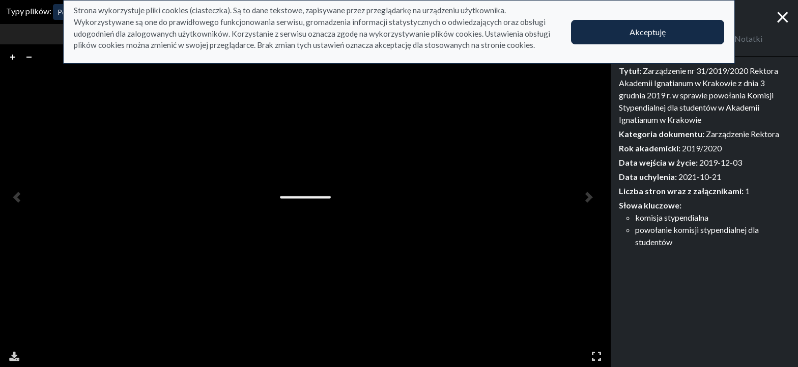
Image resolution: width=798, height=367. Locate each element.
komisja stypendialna (671, 217)
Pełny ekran (596, 356)
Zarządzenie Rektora (742, 134)
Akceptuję (648, 32)
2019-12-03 (720, 162)
